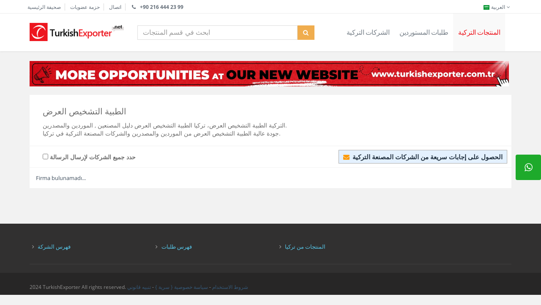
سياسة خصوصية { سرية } (181, 287)
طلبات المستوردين (423, 32)
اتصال (115, 7)
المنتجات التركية (479, 32)
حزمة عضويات (85, 7)
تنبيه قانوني (139, 287)
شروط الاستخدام (230, 287)
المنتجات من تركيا (305, 246)
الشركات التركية (368, 32)
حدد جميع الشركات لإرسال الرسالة (89, 157)
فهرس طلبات (176, 246)
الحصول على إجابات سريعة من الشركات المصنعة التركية (423, 156)
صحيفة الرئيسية (44, 7)
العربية (497, 7)
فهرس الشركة (54, 246)
